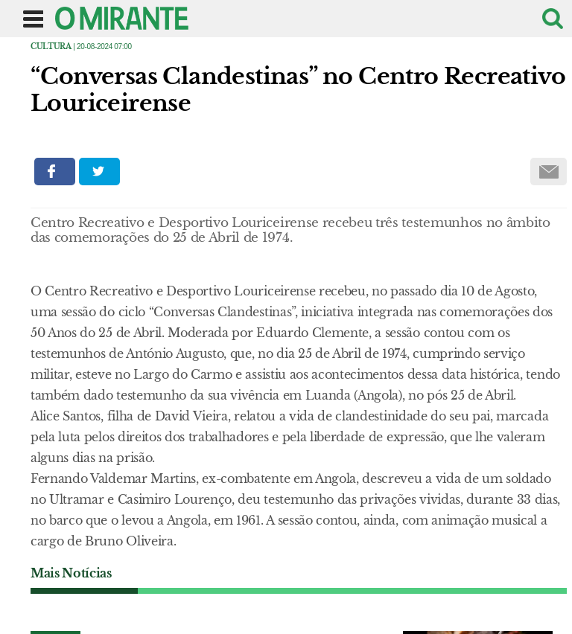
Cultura (51, 46)
